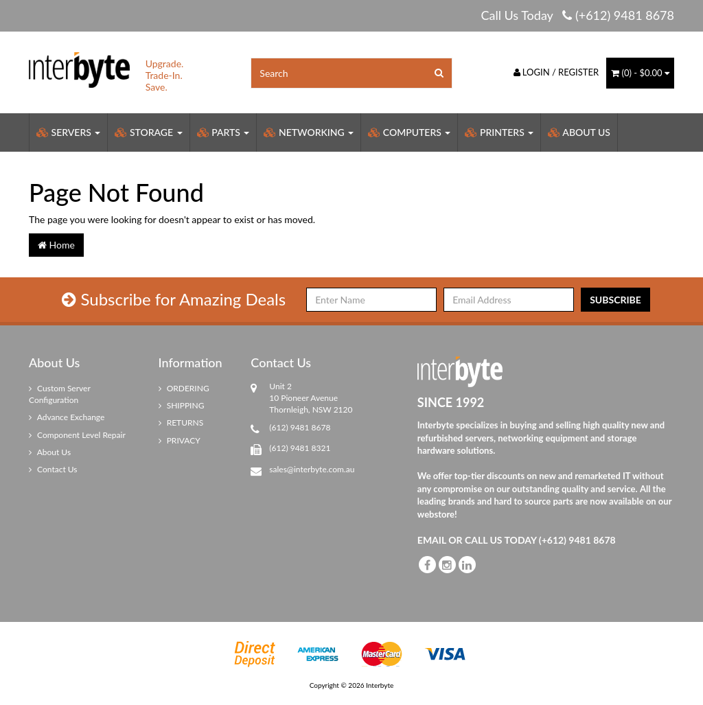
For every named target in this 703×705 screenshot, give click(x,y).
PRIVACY (179, 440)
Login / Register (556, 72)
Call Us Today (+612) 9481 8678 (577, 15)
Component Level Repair (77, 435)
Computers (409, 132)
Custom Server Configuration (60, 394)
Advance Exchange (66, 417)
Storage (148, 132)
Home (56, 245)
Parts (223, 132)
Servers (68, 132)
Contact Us (53, 469)
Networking (309, 132)
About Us (579, 132)
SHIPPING (182, 405)
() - (640, 72)
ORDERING (184, 388)
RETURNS (181, 422)
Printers (499, 132)
